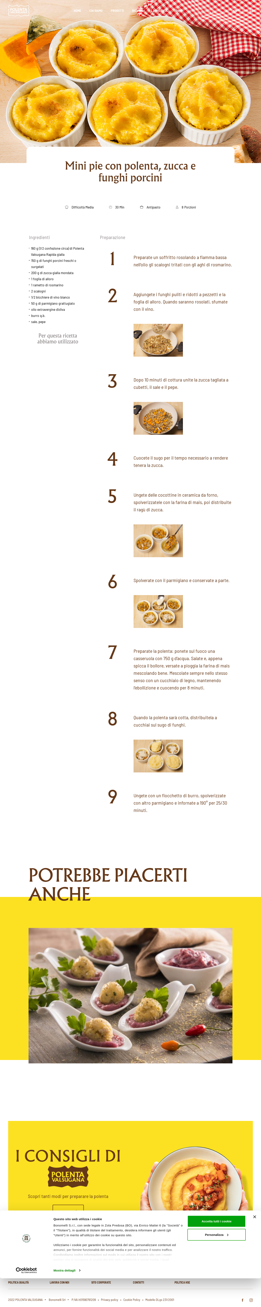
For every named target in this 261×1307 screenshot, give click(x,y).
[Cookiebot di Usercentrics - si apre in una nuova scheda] (26, 1299)
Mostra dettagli (64, 1299)
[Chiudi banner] (254, 1245)
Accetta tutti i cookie (217, 1250)
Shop (179, 10)
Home (77, 10)
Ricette (137, 10)
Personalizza (216, 1263)
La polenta (159, 10)
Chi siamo (96, 10)
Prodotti (117, 10)
